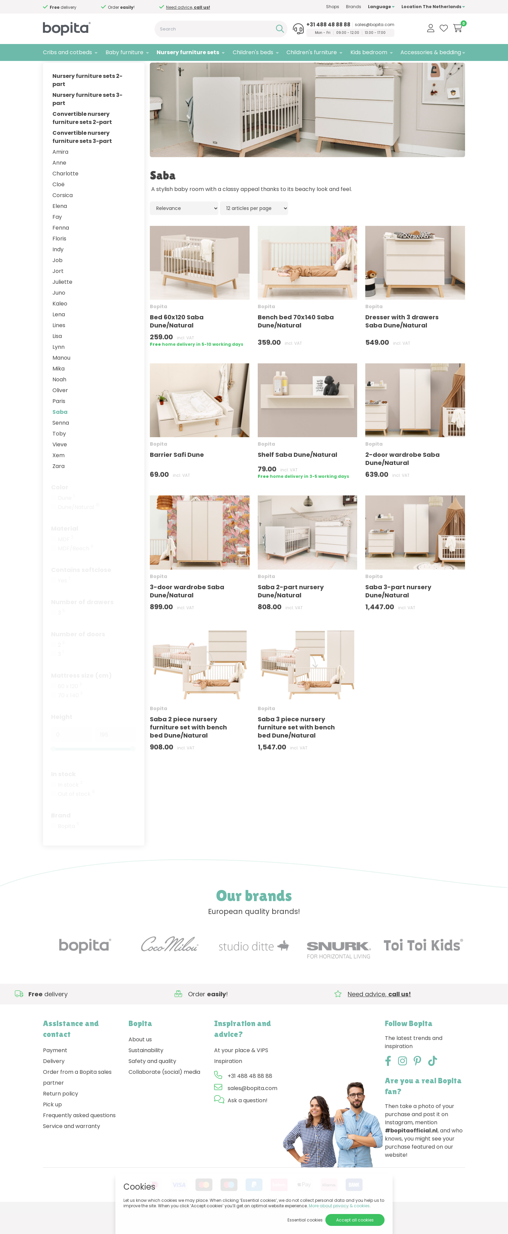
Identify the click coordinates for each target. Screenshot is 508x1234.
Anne (59, 184)
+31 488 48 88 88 (328, 24)
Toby (59, 455)
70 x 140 (70, 716)
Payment (55, 1071)
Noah (59, 400)
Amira (60, 173)
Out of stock (76, 815)
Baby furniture (124, 52)
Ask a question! (248, 1121)
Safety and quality (152, 1082)
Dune (66, 519)
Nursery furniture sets (188, 52)
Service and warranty (71, 1147)
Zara (58, 487)
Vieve (59, 465)
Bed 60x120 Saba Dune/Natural (177, 342)
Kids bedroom (368, 52)
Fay (57, 238)
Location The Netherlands (433, 6)
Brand (61, 836)
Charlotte (65, 194)
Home (49, 69)
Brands (353, 6)
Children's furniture (311, 52)
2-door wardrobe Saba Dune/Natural (402, 480)
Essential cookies (305, 1220)
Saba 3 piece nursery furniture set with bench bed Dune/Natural (296, 748)
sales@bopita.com (374, 24)
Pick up (52, 1125)
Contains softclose (81, 591)
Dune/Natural (78, 528)
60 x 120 (70, 707)
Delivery (54, 1082)
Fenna (60, 249)
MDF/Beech (75, 569)
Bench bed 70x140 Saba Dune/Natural (296, 342)
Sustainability (146, 1071)
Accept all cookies (355, 1220)
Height (61, 737)
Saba (60, 433)
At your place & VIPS (241, 1071)
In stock (63, 795)
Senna (60, 444)
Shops (332, 6)
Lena (58, 335)
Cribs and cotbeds (67, 52)
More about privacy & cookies (339, 1206)
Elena (59, 227)
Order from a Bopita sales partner (77, 1098)
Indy (58, 270)
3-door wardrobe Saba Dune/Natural (187, 612)
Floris (59, 259)
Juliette (62, 303)
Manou (61, 379)
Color (59, 508)
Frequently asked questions (79, 1136)
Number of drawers (82, 623)
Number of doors (78, 655)
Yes (64, 601)
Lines (58, 346)
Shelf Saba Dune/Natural (297, 476)
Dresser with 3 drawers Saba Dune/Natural (402, 342)
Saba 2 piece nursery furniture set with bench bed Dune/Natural (188, 748)
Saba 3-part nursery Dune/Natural (398, 612)
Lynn (58, 368)
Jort (58, 292)
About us (140, 1060)
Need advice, (79, 7)
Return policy (60, 1115)
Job (57, 281)
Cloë (58, 205)
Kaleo (59, 324)
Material (64, 549)
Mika (58, 389)
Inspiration (228, 1082)
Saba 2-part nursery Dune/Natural (291, 612)
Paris (58, 422)
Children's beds (253, 52)
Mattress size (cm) (81, 696)
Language (381, 6)
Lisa (57, 357)
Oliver (60, 411)
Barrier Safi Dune (177, 476)
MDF (65, 560)
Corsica (62, 216)
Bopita (68, 847)
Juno (58, 314)
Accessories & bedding (430, 52)
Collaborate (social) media (164, 1093)
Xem (58, 476)
